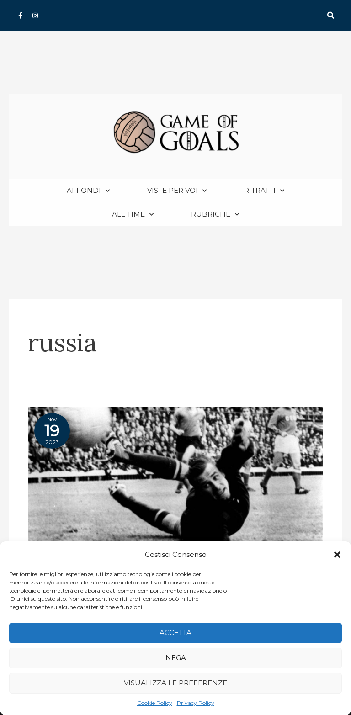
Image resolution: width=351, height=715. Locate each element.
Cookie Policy (154, 702)
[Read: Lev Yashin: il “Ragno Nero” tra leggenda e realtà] (175, 481)
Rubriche (215, 214)
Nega (175, 657)
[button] (337, 554)
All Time (133, 214)
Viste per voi (177, 191)
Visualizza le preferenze (175, 682)
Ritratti (264, 191)
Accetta (175, 632)
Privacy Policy (195, 702)
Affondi (88, 191)
